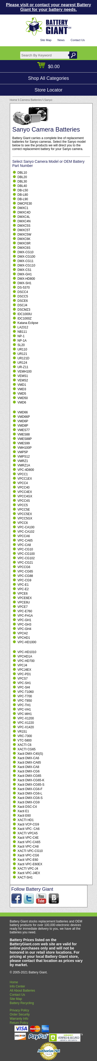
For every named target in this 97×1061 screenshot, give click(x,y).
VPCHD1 (24, 638)
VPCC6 (23, 523)
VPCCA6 (24, 536)
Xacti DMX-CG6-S (30, 798)
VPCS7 (23, 678)
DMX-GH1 (25, 274)
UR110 (22, 349)
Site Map (45, 40)
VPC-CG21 (25, 562)
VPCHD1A (25, 656)
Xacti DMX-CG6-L (30, 793)
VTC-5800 (25, 740)
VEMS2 (23, 380)
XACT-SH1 (25, 877)
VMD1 (22, 385)
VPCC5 (23, 505)
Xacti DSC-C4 (27, 807)
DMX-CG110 (26, 265)
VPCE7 (23, 607)
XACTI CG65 (27, 749)
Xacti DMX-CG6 (29, 771)
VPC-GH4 (24, 629)
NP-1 (21, 336)
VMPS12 (24, 456)
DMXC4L (24, 217)
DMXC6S (24, 248)
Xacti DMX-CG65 (29, 776)
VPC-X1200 (26, 718)
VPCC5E (24, 509)
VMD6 (22, 402)
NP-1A (22, 340)
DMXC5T (24, 230)
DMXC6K (24, 239)
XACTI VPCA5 (28, 833)
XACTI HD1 (26, 820)
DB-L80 (23, 195)
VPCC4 (23, 483)
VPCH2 (23, 633)
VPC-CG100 (26, 554)
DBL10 (22, 172)
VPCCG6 (24, 567)
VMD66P (24, 417)
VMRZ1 (23, 461)
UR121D (23, 358)
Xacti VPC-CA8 (28, 846)
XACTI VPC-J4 (28, 868)
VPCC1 (23, 474)
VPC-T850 (25, 700)
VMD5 (22, 393)
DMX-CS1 (25, 270)
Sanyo (48, 99)
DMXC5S (24, 225)
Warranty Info (19, 1018)
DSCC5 (23, 296)
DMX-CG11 (26, 261)
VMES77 (24, 430)
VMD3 (22, 389)
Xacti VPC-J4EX (29, 873)
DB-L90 (23, 199)
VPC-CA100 (26, 527)
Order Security (20, 1014)
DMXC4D (24, 212)
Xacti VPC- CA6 (29, 829)
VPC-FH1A (25, 615)
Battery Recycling (22, 1003)
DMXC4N (24, 221)
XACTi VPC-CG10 (30, 851)
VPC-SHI (24, 687)
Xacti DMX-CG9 (29, 802)
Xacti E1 (23, 811)
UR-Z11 (23, 367)
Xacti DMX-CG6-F (30, 789)
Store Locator (48, 90)
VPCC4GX (25, 496)
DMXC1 (23, 208)
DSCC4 (23, 292)
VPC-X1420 (26, 727)
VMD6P (23, 421)
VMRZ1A (24, 465)
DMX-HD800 (26, 279)
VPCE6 (23, 593)
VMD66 (23, 412)
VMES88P (25, 439)
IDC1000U (25, 314)
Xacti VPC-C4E (28, 837)
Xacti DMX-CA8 (28, 767)
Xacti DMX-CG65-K (31, 780)
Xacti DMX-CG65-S (31, 784)
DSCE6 (23, 301)
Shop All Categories (48, 78)
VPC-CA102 (26, 531)
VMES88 (24, 434)
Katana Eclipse (28, 323)
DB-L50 (23, 190)
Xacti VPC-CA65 (29, 842)
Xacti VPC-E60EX (30, 864)
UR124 (22, 362)
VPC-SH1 (24, 683)
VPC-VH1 (24, 709)
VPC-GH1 (24, 620)
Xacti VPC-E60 (28, 860)
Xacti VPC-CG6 (28, 855)
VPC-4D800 (26, 470)
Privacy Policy (19, 1010)
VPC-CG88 (25, 576)
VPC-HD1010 (27, 652)
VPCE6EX (25, 598)
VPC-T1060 (26, 692)
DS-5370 (24, 287)
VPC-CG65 (25, 571)
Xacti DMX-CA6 (28, 758)
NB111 (22, 332)
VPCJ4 (22, 665)
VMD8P (23, 425)
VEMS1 (23, 376)
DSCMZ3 (24, 309)
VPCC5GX (25, 518)
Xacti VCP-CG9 (28, 824)
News (61, 40)
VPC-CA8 (24, 545)
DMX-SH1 (25, 283)
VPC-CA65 (25, 540)
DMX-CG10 (26, 252)
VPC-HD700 (26, 661)
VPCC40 (24, 487)
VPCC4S (24, 501)
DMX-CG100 (26, 256)
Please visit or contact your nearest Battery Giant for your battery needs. (48, 7)
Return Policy (19, 1023)
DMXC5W (24, 234)
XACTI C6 (25, 745)
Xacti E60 (24, 815)
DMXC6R (24, 243)
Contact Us (78, 40)
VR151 (22, 731)
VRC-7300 (25, 736)
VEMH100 (25, 371)
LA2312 (23, 327)
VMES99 (24, 443)
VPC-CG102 (26, 558)
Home (13, 99)
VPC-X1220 (26, 723)
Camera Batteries (31, 99)
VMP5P (23, 452)
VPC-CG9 (24, 580)
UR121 (22, 354)
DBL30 (22, 181)
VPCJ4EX (24, 670)
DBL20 (22, 177)
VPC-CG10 (25, 549)
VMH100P (25, 448)
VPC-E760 (25, 611)
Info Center (17, 986)
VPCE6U (24, 602)
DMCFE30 (25, 203)
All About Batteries (22, 990)
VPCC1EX (25, 478)
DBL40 (22, 186)
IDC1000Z (25, 318)
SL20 (21, 345)
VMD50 (23, 398)
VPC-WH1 (25, 714)
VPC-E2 (23, 589)
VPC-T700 (25, 696)
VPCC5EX (25, 514)
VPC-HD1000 (27, 642)
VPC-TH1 (24, 705)
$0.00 (48, 66)
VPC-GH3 (24, 624)
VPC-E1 (23, 585)
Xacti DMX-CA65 (29, 762)
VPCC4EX (25, 492)
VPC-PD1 (24, 674)
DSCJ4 (22, 305)
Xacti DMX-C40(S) (30, 754)
